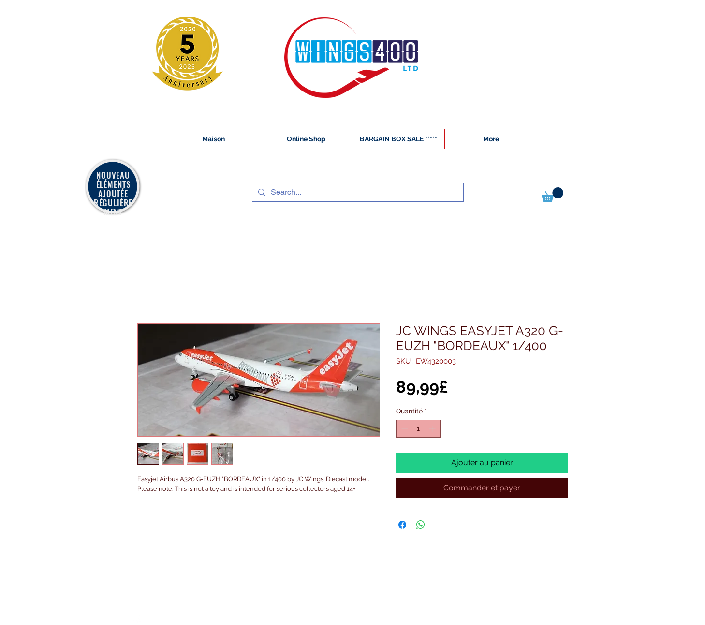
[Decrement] (403, 428)
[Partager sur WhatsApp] (420, 525)
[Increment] (433, 428)
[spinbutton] (418, 428)
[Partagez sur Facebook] (402, 525)
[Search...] (357, 192)
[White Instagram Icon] (137, 619)
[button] (552, 194)
